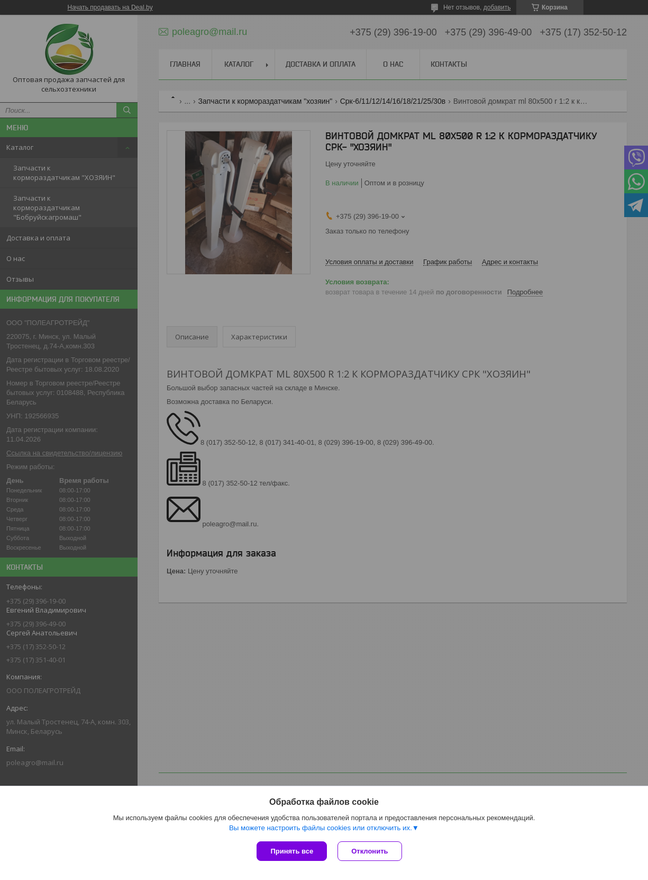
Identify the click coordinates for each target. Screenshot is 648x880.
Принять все (291, 851)
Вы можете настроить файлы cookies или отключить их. (320, 828)
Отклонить (369, 851)
